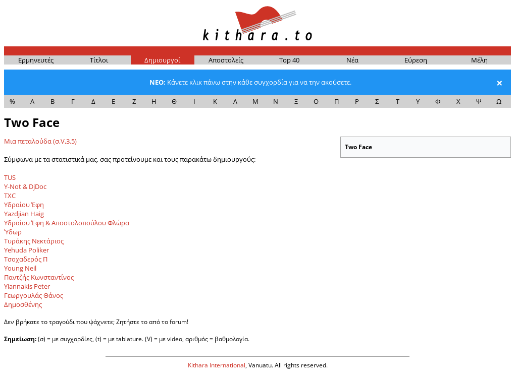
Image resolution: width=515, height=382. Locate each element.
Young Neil (20, 268)
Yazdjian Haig (24, 213)
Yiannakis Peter (27, 286)
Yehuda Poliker (26, 249)
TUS (10, 177)
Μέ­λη (479, 60)
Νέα (352, 60)
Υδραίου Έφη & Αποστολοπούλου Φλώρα (66, 222)
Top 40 (289, 60)
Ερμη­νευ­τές (36, 60)
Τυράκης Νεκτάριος (34, 240)
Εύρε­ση (415, 60)
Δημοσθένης (23, 304)
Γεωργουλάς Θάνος (33, 295)
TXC (10, 195)
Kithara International (216, 365)
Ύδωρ (13, 231)
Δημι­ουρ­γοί (162, 60)
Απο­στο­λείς (226, 60)
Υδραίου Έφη (24, 204)
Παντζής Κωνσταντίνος (39, 277)
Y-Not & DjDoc (25, 186)
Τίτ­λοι (99, 60)
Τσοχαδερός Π (25, 259)
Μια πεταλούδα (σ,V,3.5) (40, 141)
